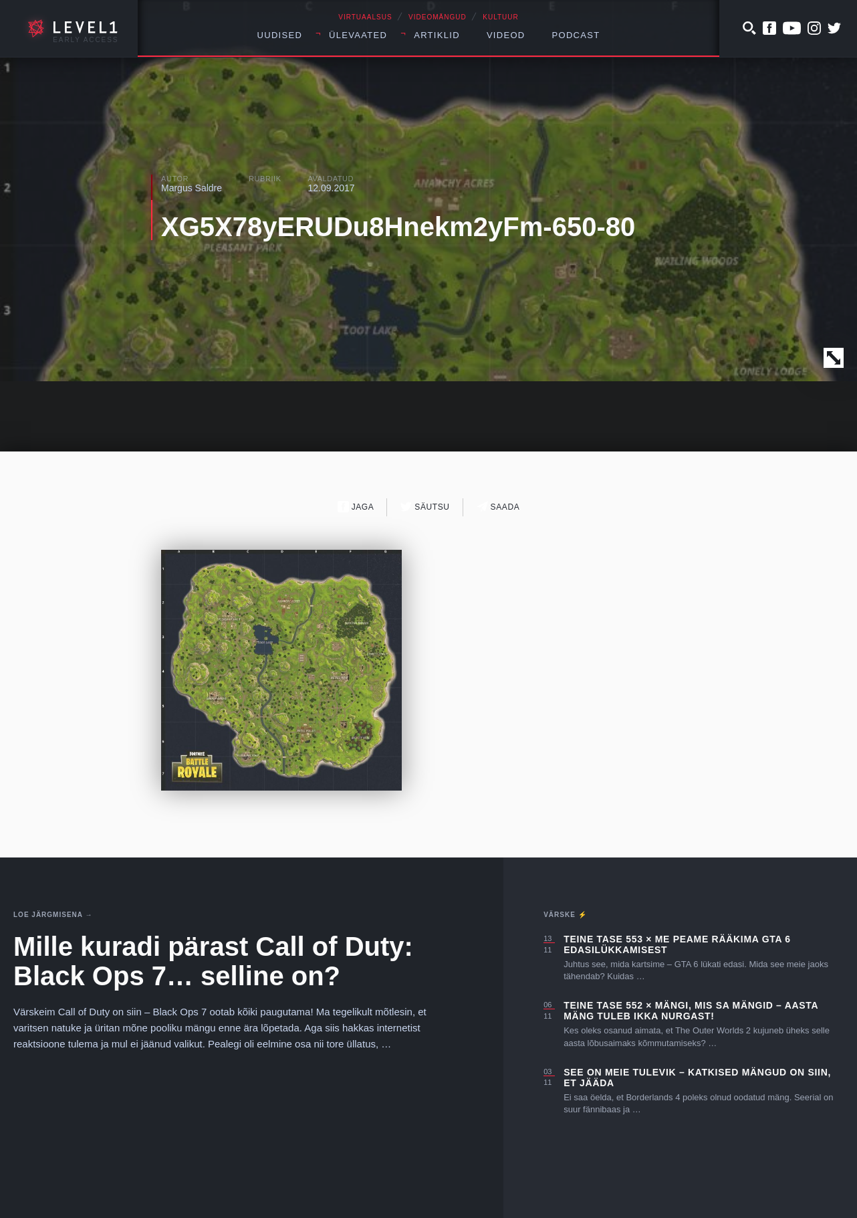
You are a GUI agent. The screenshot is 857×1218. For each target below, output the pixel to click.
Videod (506, 35)
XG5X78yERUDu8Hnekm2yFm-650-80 (398, 226)
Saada (498, 506)
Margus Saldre (191, 188)
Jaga (356, 506)
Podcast (576, 35)
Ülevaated (358, 35)
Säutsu (424, 506)
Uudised (280, 35)
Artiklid (437, 35)
